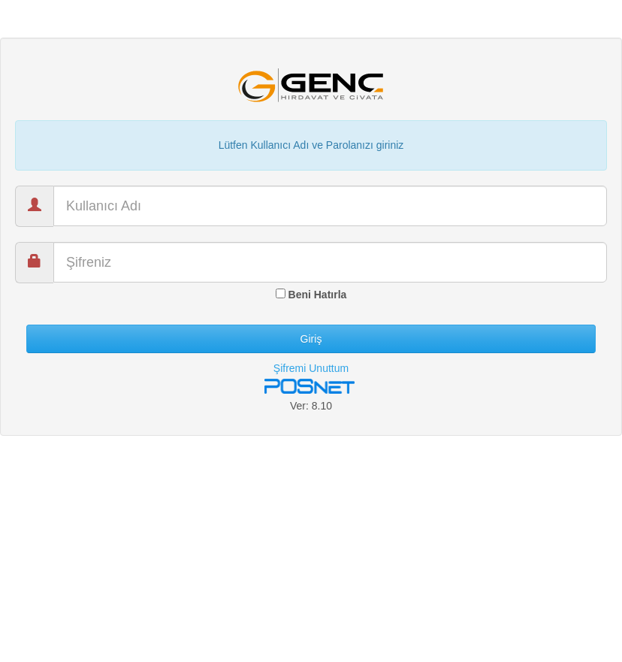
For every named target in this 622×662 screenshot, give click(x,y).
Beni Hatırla (311, 295)
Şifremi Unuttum (311, 368)
